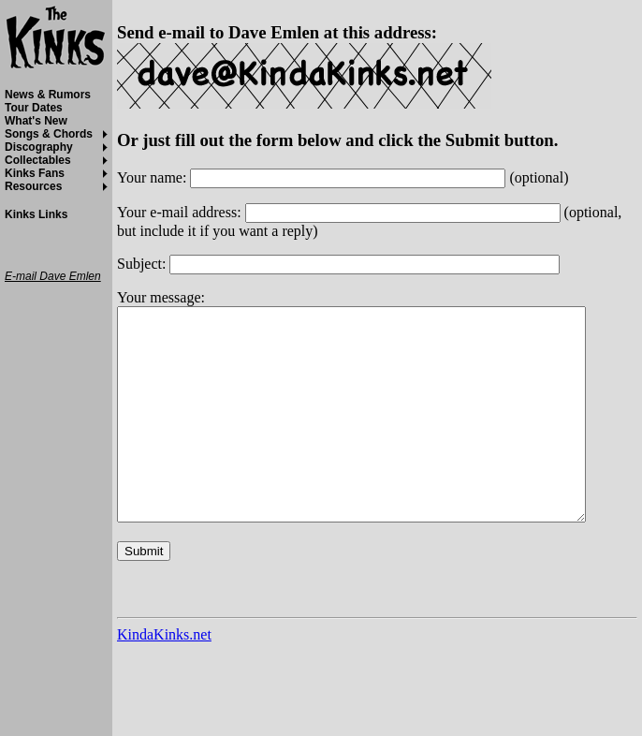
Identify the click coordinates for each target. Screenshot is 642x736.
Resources (33, 186)
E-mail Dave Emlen (53, 276)
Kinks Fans (35, 173)
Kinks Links (36, 214)
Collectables (38, 160)
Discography (39, 147)
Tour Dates (34, 107)
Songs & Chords (49, 133)
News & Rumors (48, 94)
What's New (36, 120)
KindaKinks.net (164, 676)
